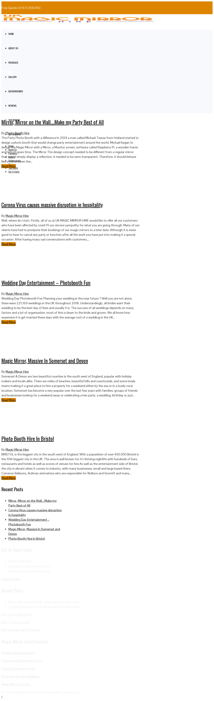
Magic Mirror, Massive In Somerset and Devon (44, 361)
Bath (5, 622)
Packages (13, 62)
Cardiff (25, 622)
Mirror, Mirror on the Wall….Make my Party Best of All (52, 122)
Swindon (18, 614)
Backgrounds (15, 91)
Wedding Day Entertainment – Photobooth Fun (45, 283)
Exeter (28, 614)
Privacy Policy (10, 579)
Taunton (15, 622)
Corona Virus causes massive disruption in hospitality (52, 205)
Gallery (12, 77)
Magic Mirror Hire (17, 216)
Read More (8, 166)
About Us (13, 48)
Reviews (12, 105)
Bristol (6, 614)
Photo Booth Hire (17, 133)
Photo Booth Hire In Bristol (27, 438)
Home (11, 34)
